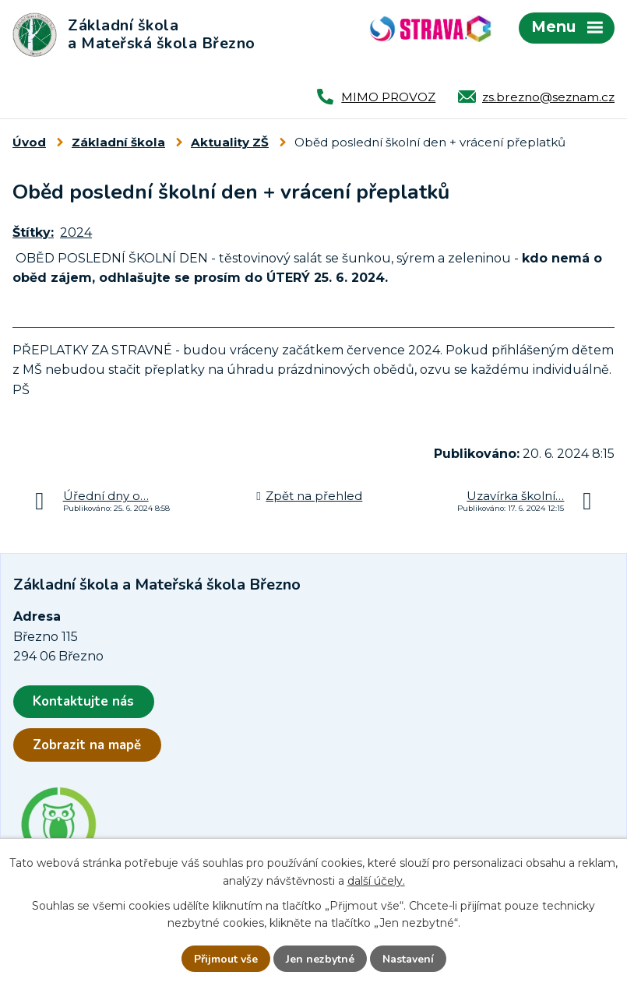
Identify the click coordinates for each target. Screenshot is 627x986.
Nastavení (408, 959)
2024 (76, 232)
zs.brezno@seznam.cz (548, 97)
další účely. (376, 880)
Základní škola (118, 142)
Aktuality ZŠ (230, 142)
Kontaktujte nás (83, 701)
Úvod (29, 142)
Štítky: (33, 232)
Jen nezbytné (320, 959)
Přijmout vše (226, 959)
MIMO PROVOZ (388, 97)
